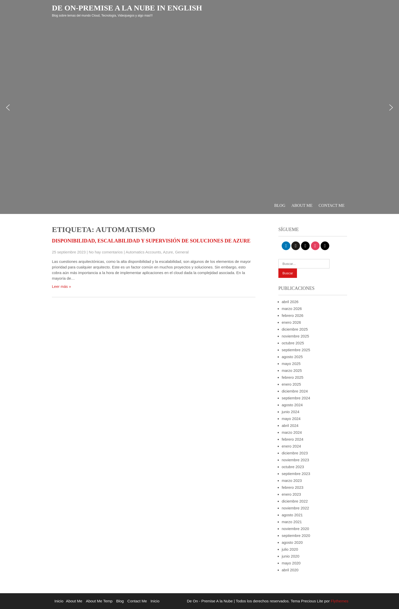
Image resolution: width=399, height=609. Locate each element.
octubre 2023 (293, 467)
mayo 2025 (291, 363)
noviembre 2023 (295, 460)
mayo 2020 (291, 563)
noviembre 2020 (295, 528)
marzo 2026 (292, 308)
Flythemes (339, 601)
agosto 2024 (292, 405)
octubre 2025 (293, 343)
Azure (168, 252)
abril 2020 (290, 570)
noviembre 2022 (295, 508)
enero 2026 (291, 322)
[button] (8, 107)
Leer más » (61, 286)
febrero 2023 (292, 487)
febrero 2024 (292, 439)
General (182, 252)
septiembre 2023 (296, 473)
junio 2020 (290, 556)
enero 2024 (291, 446)
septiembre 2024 (296, 398)
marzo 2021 (292, 522)
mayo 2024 (291, 418)
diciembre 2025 (295, 329)
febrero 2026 (292, 315)
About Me (301, 205)
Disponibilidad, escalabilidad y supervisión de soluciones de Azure (151, 240)
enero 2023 (291, 494)
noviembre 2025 (295, 336)
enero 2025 (291, 384)
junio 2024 (290, 412)
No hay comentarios (106, 252)
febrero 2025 (292, 377)
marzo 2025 (292, 370)
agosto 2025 (292, 357)
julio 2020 (290, 549)
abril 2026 (290, 302)
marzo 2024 (292, 432)
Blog (280, 205)
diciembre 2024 (295, 391)
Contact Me (332, 205)
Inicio (58, 601)
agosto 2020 (292, 542)
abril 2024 (290, 425)
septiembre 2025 (296, 350)
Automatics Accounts (143, 252)
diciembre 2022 (295, 501)
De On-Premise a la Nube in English (127, 8)
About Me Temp (99, 601)
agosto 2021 (292, 515)
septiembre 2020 (296, 535)
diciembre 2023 (295, 453)
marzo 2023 (292, 480)
